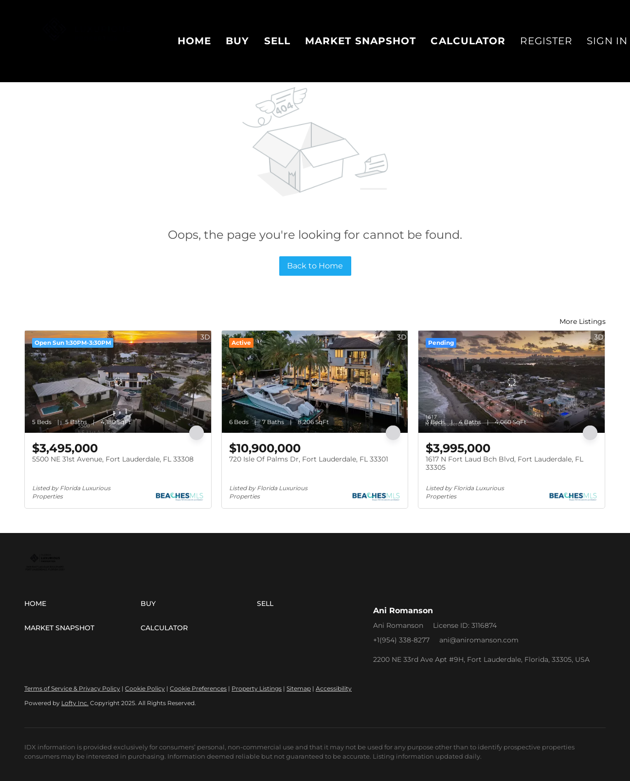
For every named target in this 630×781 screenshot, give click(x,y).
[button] (82, 603)
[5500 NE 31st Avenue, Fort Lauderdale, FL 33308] (118, 382)
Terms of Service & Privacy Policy (72, 688)
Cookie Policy (145, 688)
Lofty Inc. (75, 703)
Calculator (468, 41)
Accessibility (334, 688)
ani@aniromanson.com (479, 640)
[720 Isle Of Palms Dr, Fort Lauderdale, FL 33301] (315, 382)
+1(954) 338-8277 (401, 640)
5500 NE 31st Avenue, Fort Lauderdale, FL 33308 (113, 459)
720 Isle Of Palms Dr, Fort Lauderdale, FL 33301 (308, 459)
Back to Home (315, 265)
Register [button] (546, 41)
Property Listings (257, 688)
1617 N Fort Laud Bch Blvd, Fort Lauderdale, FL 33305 (504, 463)
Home (194, 41)
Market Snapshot (360, 41)
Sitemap (299, 688)
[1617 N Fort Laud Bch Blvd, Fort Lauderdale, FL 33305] (511, 382)
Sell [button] (277, 41)
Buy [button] (237, 41)
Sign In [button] (607, 41)
